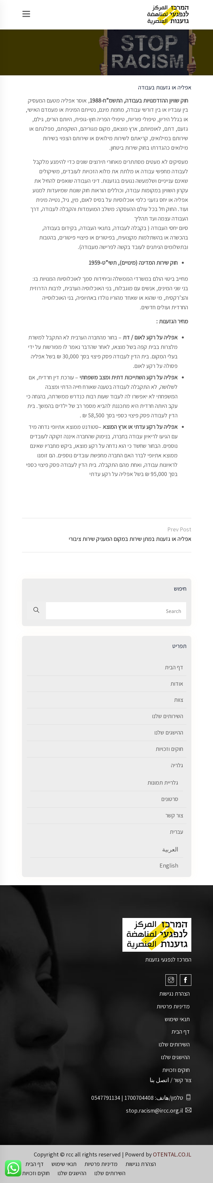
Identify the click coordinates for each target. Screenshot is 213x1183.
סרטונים (169, 799)
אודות (176, 683)
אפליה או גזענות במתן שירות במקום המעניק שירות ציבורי (130, 539)
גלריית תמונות (162, 782)
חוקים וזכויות (169, 749)
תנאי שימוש (177, 1019)
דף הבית (174, 667)
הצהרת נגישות (174, 993)
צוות (178, 699)
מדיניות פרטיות (173, 1006)
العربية (170, 849)
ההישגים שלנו (168, 732)
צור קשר (174, 815)
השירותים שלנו (167, 716)
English (169, 865)
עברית (176, 831)
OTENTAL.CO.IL (172, 1154)
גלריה (177, 765)
